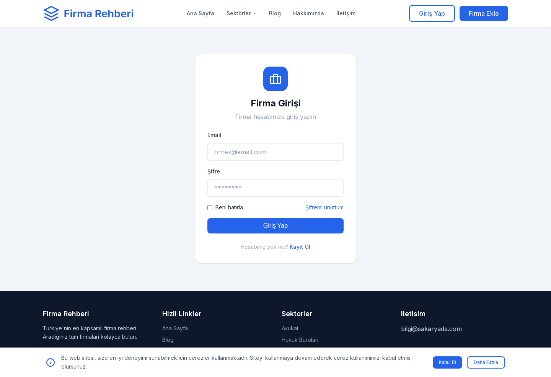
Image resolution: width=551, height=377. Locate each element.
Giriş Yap (432, 13)
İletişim (345, 13)
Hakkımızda (308, 13)
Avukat (290, 328)
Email (214, 135)
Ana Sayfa (200, 13)
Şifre (213, 171)
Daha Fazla (486, 362)
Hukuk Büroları (300, 339)
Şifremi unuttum (324, 207)
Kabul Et (447, 362)
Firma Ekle (484, 13)
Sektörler (242, 13)
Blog (275, 13)
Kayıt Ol (300, 246)
